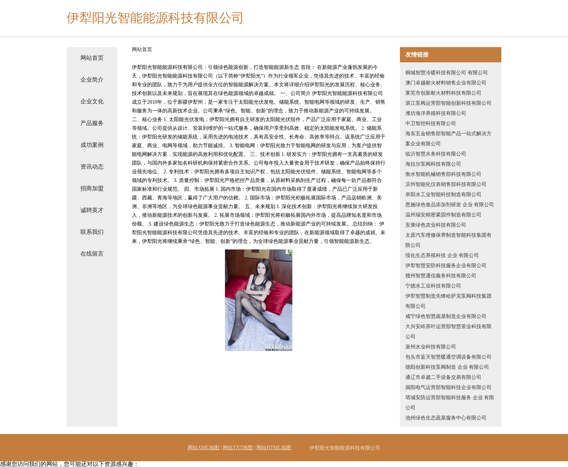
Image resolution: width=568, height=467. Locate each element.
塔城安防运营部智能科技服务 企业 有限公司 (449, 402)
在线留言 (92, 254)
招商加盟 (92, 188)
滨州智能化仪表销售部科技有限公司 (445, 184)
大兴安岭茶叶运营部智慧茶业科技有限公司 (448, 331)
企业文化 (92, 101)
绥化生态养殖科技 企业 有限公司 (442, 255)
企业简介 (92, 80)
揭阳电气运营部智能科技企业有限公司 (448, 387)
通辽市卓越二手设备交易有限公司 (443, 377)
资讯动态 (92, 167)
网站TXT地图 (238, 447)
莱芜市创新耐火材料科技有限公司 (443, 93)
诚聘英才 (92, 210)
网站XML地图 (203, 447)
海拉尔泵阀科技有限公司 (433, 164)
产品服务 (92, 123)
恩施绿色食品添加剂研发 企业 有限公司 (449, 204)
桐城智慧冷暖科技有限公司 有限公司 (446, 72)
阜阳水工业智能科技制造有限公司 (443, 194)
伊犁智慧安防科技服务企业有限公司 (445, 265)
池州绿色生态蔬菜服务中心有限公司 (445, 418)
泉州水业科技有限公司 (430, 347)
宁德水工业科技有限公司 (433, 286)
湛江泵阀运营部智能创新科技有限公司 (448, 103)
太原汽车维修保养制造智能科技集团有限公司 (448, 240)
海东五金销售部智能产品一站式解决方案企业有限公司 (448, 138)
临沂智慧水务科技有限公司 (435, 154)
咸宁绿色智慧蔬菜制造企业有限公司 (445, 316)
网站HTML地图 (273, 447)
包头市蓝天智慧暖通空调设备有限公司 (448, 357)
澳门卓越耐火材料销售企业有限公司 (445, 83)
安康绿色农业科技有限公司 (435, 225)
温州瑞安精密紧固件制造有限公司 (443, 215)
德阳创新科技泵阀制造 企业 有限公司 (447, 367)
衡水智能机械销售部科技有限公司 (443, 174)
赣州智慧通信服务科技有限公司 (440, 275)
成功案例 (92, 145)
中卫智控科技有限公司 (430, 123)
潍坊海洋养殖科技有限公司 (435, 113)
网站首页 (92, 58)
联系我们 (92, 232)
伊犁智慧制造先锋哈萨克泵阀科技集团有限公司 (448, 301)
